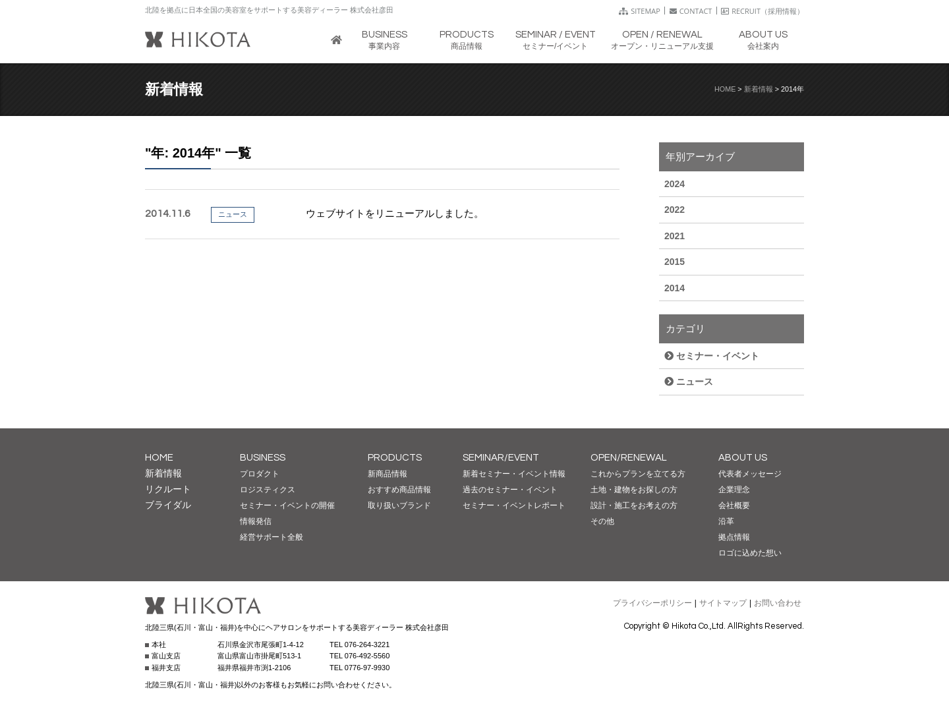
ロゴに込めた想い (750, 553)
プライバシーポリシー (652, 603)
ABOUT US (742, 458)
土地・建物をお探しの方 (633, 489)
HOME (724, 89)
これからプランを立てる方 (637, 473)
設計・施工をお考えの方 (633, 505)
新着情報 (758, 89)
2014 (674, 288)
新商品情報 (387, 473)
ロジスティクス (267, 489)
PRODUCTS (395, 458)
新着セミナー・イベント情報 (514, 473)
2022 (674, 209)
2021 (674, 236)
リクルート (168, 489)
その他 (602, 521)
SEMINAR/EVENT (501, 458)
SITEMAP (639, 11)
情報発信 (256, 521)
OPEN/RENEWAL (628, 458)
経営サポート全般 (271, 537)
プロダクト (259, 473)
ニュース (688, 381)
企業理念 (734, 489)
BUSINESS (262, 458)
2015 (674, 261)
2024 (674, 184)
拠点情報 (734, 537)
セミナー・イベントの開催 (287, 505)
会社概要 (734, 505)
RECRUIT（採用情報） (762, 11)
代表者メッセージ (750, 473)
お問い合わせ (777, 603)
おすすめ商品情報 (399, 489)
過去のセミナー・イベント (510, 489)
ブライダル (168, 505)
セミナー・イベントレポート (514, 505)
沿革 (726, 521)
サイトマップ (723, 603)
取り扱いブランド (399, 505)
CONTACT (691, 11)
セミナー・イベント (711, 356)
